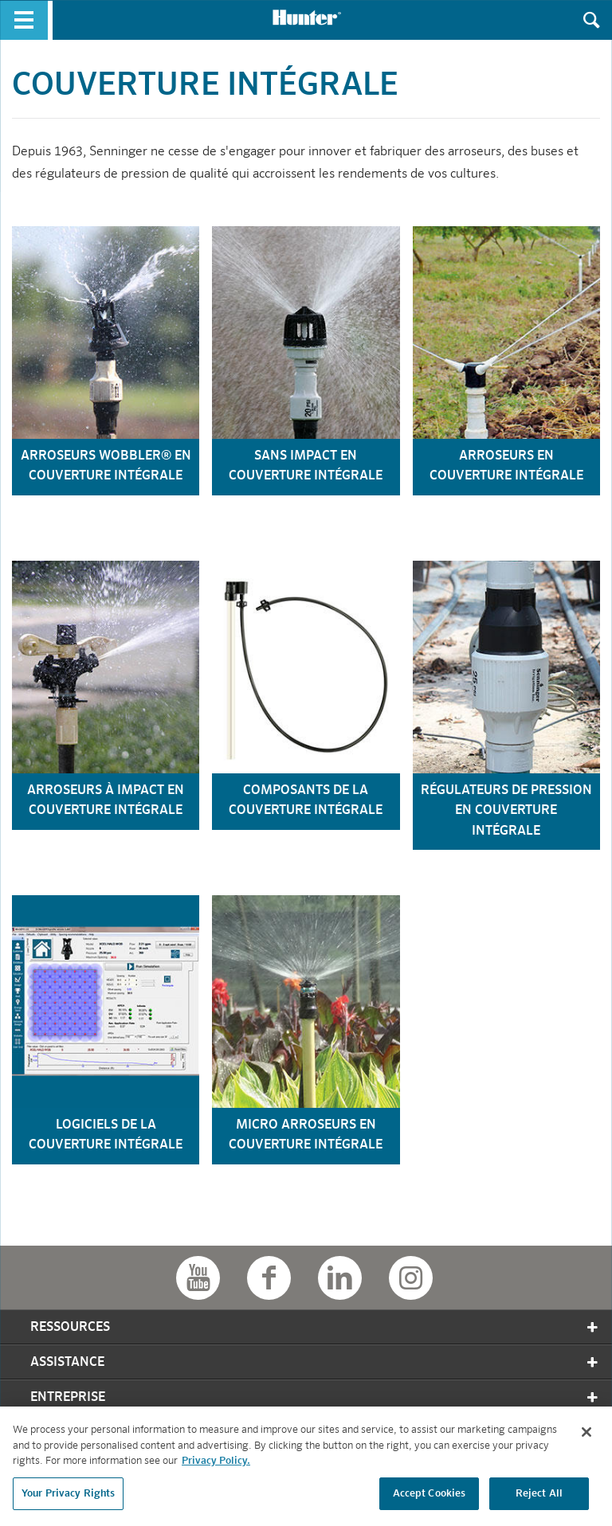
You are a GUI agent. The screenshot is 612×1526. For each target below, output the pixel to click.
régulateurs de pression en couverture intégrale (506, 811)
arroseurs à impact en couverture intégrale (105, 801)
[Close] (586, 1436)
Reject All (539, 1498)
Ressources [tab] (315, 1327)
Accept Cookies (429, 1498)
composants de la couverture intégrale (305, 801)
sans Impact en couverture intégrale (305, 466)
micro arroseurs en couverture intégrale (305, 1135)
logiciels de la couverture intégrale (105, 1135)
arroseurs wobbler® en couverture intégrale (106, 466)
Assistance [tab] (315, 1362)
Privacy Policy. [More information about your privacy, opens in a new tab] (216, 1465)
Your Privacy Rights (68, 1498)
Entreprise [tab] (315, 1397)
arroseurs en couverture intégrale (506, 466)
